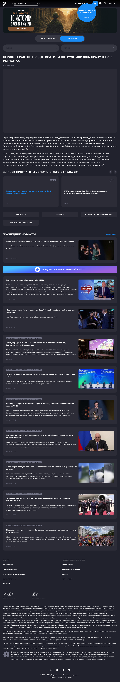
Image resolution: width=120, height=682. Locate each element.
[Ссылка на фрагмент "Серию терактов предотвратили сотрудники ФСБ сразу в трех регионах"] (31, 191)
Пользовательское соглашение (73, 560)
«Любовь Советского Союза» (80, 623)
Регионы (60, 215)
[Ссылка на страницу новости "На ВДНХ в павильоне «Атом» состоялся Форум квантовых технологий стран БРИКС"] (60, 379)
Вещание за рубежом (39, 595)
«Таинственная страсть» (48, 625)
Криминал (21, 215)
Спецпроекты (8, 565)
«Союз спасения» (98, 623)
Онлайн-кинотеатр (10, 569)
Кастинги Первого (9, 579)
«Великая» (23, 625)
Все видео (6, 583)
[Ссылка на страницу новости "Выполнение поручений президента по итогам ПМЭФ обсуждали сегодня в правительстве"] (60, 441)
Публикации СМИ (67, 579)
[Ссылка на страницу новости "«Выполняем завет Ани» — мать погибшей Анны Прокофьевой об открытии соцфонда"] (60, 319)
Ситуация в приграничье (21, 223)
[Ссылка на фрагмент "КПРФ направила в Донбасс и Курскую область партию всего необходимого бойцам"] (89, 191)
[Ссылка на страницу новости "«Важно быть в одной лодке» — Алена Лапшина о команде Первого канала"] (60, 250)
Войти (112, 3)
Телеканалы (51, 648)
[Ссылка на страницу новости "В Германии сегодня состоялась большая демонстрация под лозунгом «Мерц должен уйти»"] (60, 536)
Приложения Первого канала (14, 574)
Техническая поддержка (70, 569)
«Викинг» (6, 625)
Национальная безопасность (99, 215)
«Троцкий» (14, 625)
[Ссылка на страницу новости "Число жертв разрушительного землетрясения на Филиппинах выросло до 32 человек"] (60, 472)
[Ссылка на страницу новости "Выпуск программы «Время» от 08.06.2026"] (60, 289)
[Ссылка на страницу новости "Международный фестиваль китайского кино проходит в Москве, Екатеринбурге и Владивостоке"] (60, 348)
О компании (7, 560)
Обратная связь (67, 565)
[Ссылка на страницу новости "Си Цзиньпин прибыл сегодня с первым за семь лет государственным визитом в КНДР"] (60, 504)
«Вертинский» (33, 625)
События (64, 574)
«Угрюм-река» (110, 623)
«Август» (65, 623)
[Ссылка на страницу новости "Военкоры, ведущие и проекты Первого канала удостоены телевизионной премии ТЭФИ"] (60, 409)
